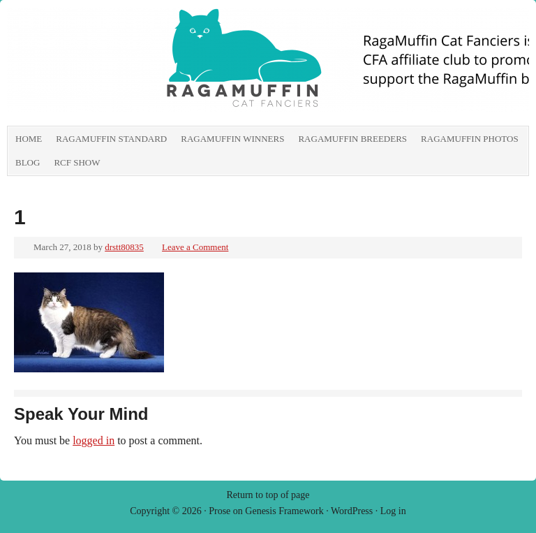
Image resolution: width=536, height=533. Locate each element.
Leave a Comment (195, 247)
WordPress (352, 511)
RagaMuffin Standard (111, 138)
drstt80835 (124, 247)
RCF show (77, 162)
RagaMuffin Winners (232, 138)
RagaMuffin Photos (470, 138)
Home (28, 138)
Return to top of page (268, 495)
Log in (393, 511)
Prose (219, 511)
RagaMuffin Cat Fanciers (164, 66)
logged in (93, 440)
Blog (27, 162)
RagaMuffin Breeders (352, 138)
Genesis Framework (284, 511)
